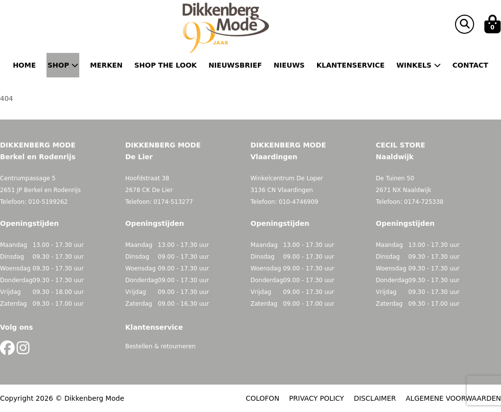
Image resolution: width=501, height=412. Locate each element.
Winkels (418, 65)
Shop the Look (166, 65)
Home (24, 65)
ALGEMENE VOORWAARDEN (453, 398)
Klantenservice (351, 65)
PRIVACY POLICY (316, 398)
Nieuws (288, 65)
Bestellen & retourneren (160, 346)
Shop (62, 65)
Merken (106, 65)
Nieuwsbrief (235, 65)
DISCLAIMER (375, 398)
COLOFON (262, 398)
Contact (470, 65)
